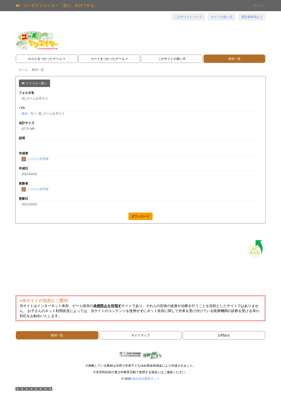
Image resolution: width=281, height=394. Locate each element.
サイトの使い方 (221, 17)
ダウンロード (140, 216)
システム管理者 (35, 159)
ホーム (23, 69)
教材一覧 (28, 113)
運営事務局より (252, 17)
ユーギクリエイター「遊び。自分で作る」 (60, 5)
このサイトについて (188, 17)
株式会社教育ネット (146, 378)
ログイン (259, 5)
